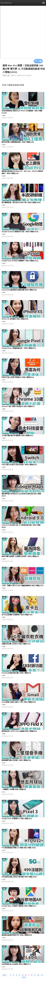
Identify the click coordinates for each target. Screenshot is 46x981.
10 (38, 975)
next (23, 977)
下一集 (38, 61)
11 (42, 975)
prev (4, 975)
